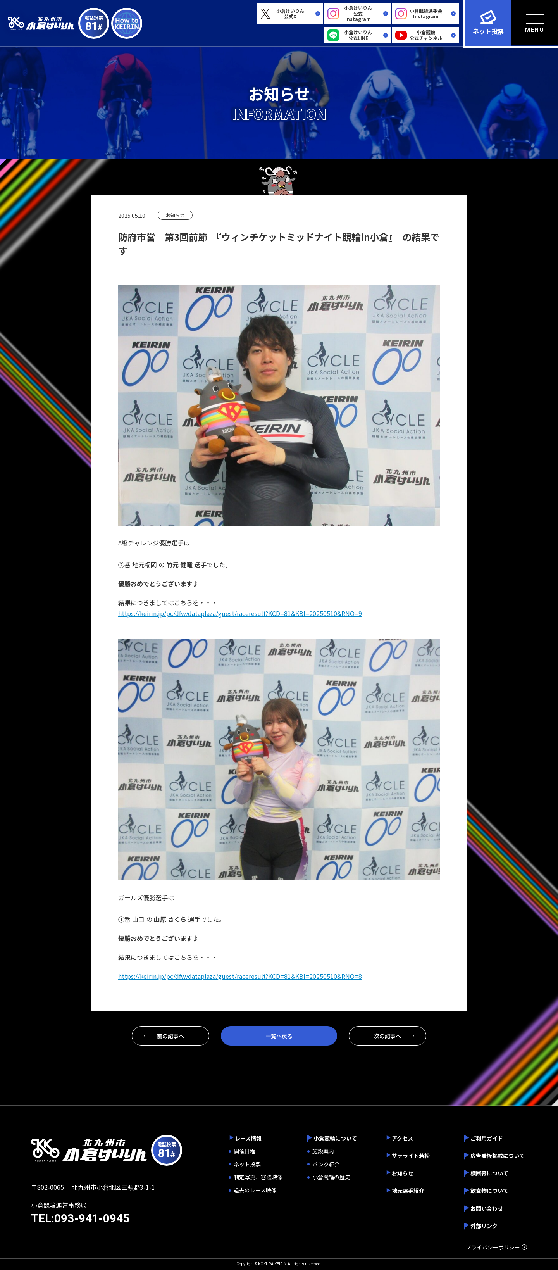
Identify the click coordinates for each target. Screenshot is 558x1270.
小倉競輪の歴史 (331, 1177)
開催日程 (244, 1151)
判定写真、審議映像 (258, 1177)
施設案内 (323, 1151)
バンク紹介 (326, 1164)
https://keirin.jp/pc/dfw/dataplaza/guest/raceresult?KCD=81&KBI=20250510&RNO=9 (240, 613)
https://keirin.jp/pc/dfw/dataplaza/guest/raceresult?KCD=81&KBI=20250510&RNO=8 (240, 976)
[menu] (535, 22)
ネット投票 (247, 1164)
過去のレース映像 (255, 1190)
